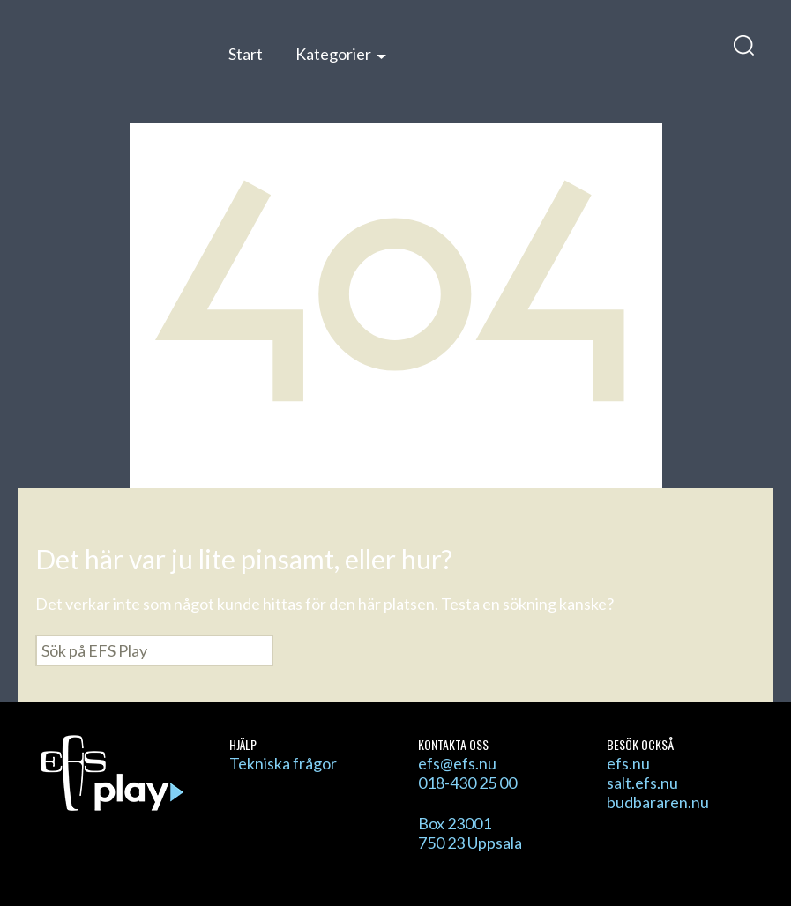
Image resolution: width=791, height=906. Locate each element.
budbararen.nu (658, 802)
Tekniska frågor (283, 763)
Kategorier (333, 53)
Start (245, 53)
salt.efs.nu (642, 782)
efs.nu (628, 763)
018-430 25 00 (467, 782)
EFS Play (113, 64)
